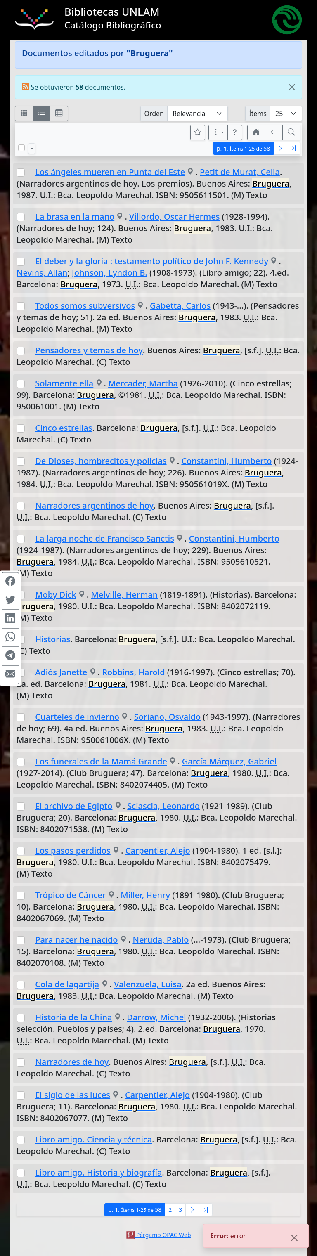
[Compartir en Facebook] (10, 581)
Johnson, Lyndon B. (109, 272)
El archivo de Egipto (73, 805)
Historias (52, 639)
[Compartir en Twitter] (10, 600)
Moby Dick (55, 594)
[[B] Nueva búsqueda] (291, 132)
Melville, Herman (124, 594)
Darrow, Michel (156, 1017)
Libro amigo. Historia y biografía (98, 1172)
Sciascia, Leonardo (163, 805)
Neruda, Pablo (160, 939)
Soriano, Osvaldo (167, 716)
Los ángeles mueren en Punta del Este (110, 171)
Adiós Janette (61, 672)
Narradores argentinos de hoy (94, 505)
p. (243, 148)
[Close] (292, 87)
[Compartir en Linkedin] (10, 618)
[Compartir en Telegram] (10, 655)
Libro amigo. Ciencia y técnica (93, 1139)
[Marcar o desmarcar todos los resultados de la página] (21, 147)
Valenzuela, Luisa (148, 984)
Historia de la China (73, 1017)
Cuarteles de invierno (77, 716)
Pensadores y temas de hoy (89, 350)
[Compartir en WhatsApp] (10, 637)
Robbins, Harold (133, 672)
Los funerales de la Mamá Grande (101, 761)
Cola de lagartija (67, 984)
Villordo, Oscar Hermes (174, 216)
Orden (154, 113)
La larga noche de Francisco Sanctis (104, 538)
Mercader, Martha (143, 383)
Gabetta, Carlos (180, 305)
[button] (234, 132)
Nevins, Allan (42, 272)
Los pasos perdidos (73, 850)
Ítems (258, 113)
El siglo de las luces (72, 1094)
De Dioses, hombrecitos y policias (100, 460)
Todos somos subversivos (85, 305)
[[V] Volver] (274, 132)
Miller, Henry (145, 895)
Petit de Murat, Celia (240, 171)
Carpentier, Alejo (157, 850)
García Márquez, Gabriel (229, 761)
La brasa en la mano (74, 216)
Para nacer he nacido (76, 939)
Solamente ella (64, 383)
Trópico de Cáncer (70, 895)
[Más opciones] (218, 132)
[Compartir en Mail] (10, 674)
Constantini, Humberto (226, 460)
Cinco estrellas (63, 427)
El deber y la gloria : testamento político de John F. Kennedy (151, 261)
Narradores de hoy (72, 1061)
